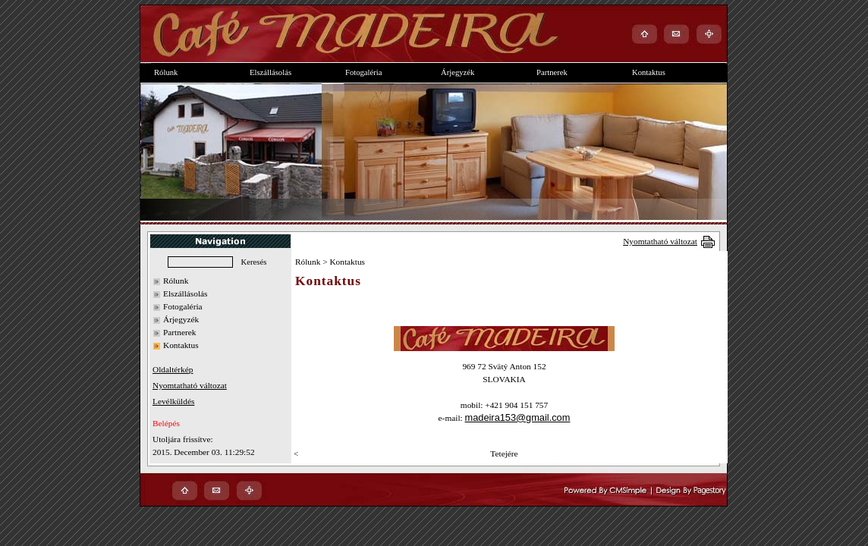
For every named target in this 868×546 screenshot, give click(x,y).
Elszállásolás (185, 293)
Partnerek (179, 332)
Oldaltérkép (173, 369)
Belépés (166, 423)
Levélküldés (173, 401)
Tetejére (503, 453)
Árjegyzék (181, 319)
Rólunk (175, 280)
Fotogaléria (183, 306)
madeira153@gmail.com (518, 417)
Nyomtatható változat (660, 241)
